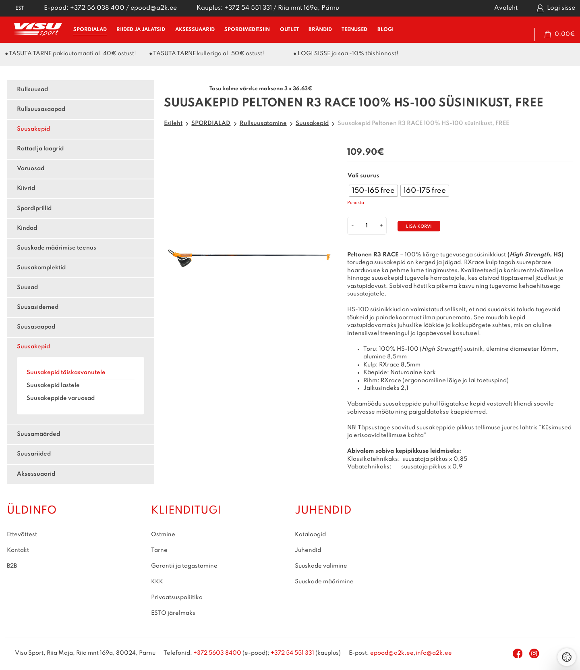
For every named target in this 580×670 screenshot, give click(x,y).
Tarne (159, 550)
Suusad (27, 287)
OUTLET (289, 29)
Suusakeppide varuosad (61, 398)
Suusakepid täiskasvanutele (66, 372)
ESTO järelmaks (173, 613)
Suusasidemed (37, 307)
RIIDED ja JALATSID (140, 29)
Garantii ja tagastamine (184, 566)
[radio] (373, 190)
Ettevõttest (22, 534)
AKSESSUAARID (195, 29)
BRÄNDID (320, 29)
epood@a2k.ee (153, 8)
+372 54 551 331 (248, 8)
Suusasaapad (36, 327)
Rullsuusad (32, 89)
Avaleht (506, 8)
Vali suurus (363, 176)
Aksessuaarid (36, 474)
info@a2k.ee (434, 653)
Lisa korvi (419, 227)
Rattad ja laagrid (40, 149)
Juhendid (308, 550)
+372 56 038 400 (97, 8)
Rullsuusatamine (263, 123)
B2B (12, 566)
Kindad (27, 228)
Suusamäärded (38, 434)
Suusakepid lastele (53, 385)
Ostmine (163, 534)
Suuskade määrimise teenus (56, 248)
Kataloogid (310, 534)
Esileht (173, 123)
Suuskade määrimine (324, 582)
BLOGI (385, 29)
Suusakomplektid (41, 267)
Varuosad (30, 168)
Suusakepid (33, 129)
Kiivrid (26, 188)
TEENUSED (354, 29)
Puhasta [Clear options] (355, 203)
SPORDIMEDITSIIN (247, 29)
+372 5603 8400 (217, 653)
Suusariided (34, 454)
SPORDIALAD (90, 29)
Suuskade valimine (321, 566)
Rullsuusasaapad (41, 109)
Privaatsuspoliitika (177, 597)
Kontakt (18, 550)
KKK (157, 582)
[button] (14, 8)
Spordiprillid (34, 208)
